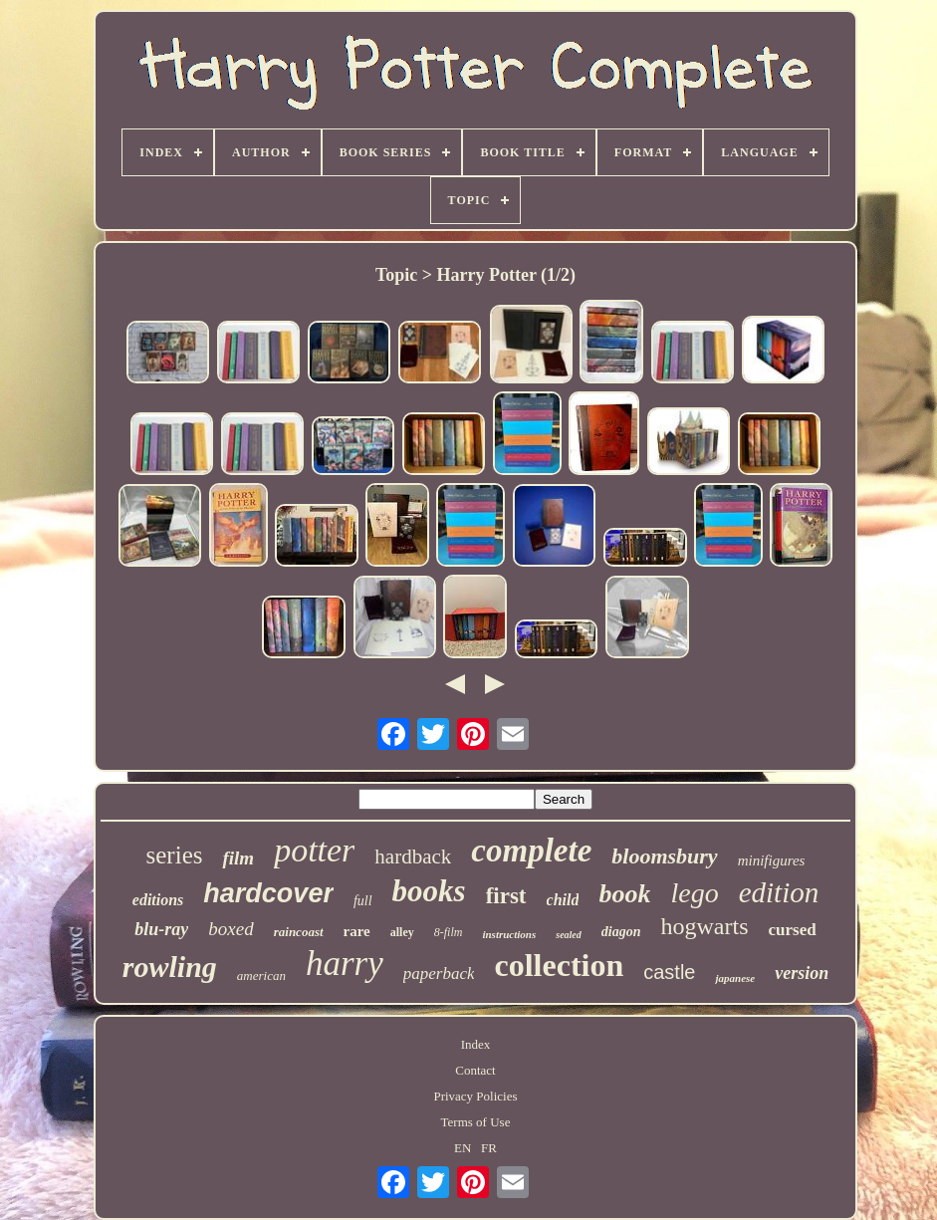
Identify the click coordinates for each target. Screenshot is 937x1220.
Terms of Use (476, 1121)
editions (158, 899)
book (624, 893)
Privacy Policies (475, 1096)
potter (314, 850)
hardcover (268, 893)
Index (476, 1044)
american (261, 975)
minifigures (772, 860)
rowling (169, 966)
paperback (439, 973)
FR (489, 1147)
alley (402, 932)
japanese (735, 978)
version (801, 973)
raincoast (299, 931)
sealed (569, 934)
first (506, 895)
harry (344, 963)
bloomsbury (664, 856)
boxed (230, 928)
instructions (509, 934)
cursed (792, 929)
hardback (412, 856)
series (174, 855)
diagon (621, 931)
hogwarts (704, 926)
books (429, 890)
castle (669, 972)
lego (694, 892)
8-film (448, 932)
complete (531, 850)
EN (462, 1147)
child (563, 899)
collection (558, 965)
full (362, 900)
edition (779, 892)
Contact (475, 1070)
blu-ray (161, 929)
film (238, 858)
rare (357, 931)
